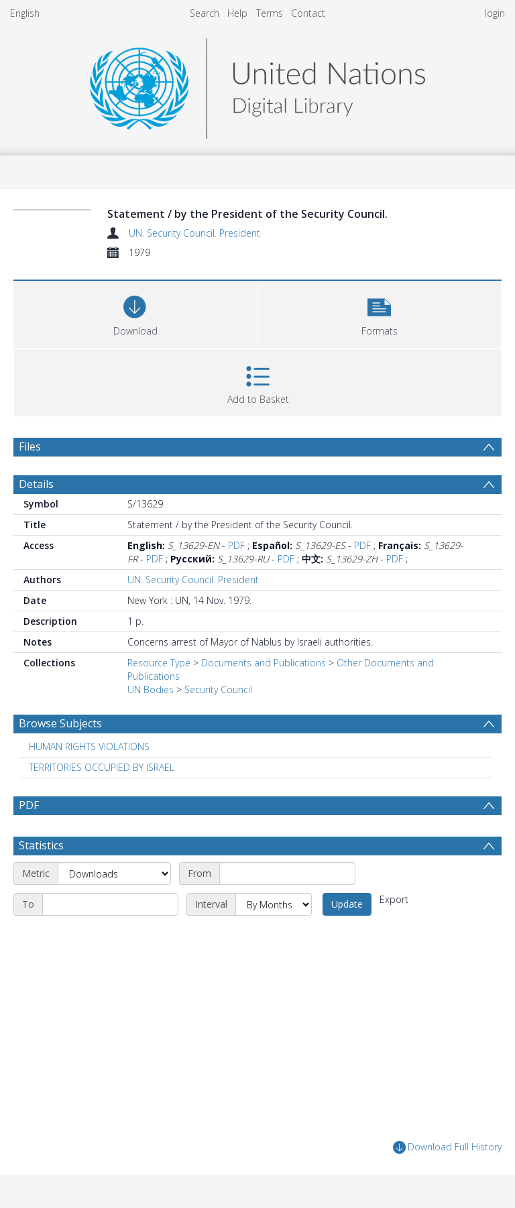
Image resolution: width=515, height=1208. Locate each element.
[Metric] (114, 873)
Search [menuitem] (204, 13)
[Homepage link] (257, 85)
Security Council (218, 689)
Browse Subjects (60, 723)
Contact (308, 13)
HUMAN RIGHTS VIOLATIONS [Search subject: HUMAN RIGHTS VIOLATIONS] (89, 746)
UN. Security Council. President (194, 233)
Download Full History (447, 1147)
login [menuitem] (495, 13)
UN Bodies (150, 689)
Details (36, 484)
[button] (379, 313)
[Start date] (287, 873)
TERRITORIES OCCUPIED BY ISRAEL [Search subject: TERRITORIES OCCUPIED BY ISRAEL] (101, 767)
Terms (269, 13)
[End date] (110, 904)
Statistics (41, 845)
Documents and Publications (263, 662)
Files (30, 446)
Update (347, 904)
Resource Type (158, 662)
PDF (236, 545)
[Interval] (273, 904)
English (25, 13)
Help (237, 13)
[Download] (135, 313)
